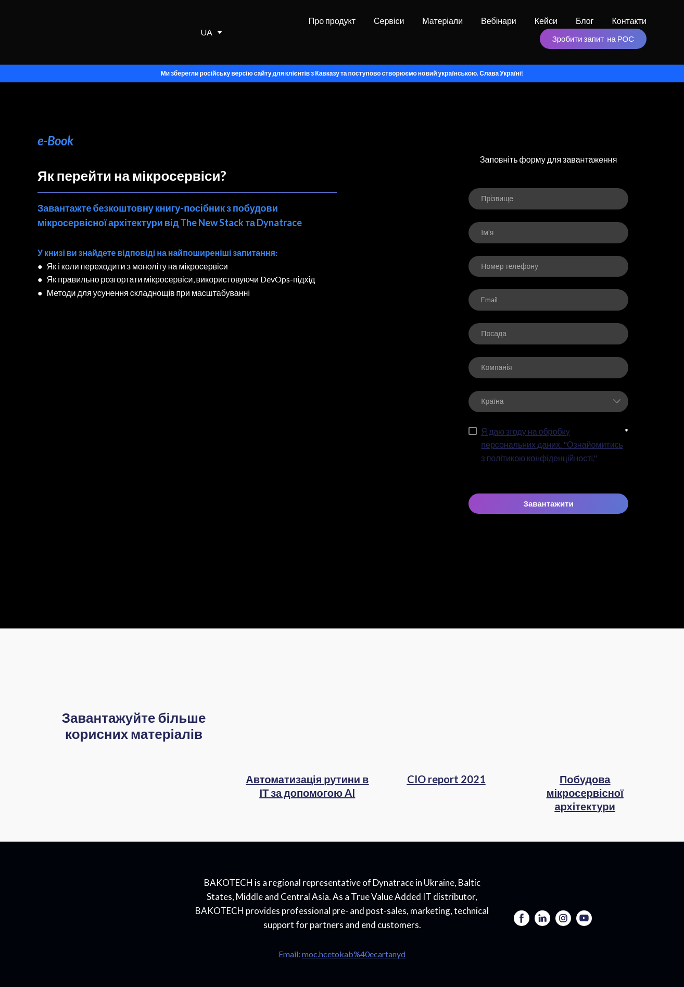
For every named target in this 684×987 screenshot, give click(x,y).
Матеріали (442, 21)
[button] (593, 39)
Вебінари (498, 21)
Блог (585, 21)
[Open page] (307, 721)
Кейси (546, 21)
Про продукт (332, 21)
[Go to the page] (107, 909)
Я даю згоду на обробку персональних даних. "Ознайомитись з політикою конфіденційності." (552, 444)
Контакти (629, 21)
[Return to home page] (95, 32)
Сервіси (389, 21)
